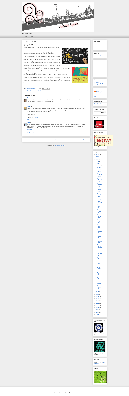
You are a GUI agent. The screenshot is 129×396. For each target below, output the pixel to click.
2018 (97, 161)
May (98, 163)
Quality (39, 90)
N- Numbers (99, 226)
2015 (97, 296)
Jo (27, 97)
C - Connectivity (99, 279)
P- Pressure (99, 216)
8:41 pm (29, 119)
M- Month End (99, 231)
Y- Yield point (99, 170)
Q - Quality (99, 211)
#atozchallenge (30, 90)
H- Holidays (99, 253)
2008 (97, 312)
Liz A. (28, 122)
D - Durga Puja (99, 273)
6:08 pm (29, 103)
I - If (98, 250)
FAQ (32, 36)
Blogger (72, 392)
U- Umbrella (99, 190)
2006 (97, 314)
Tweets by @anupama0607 (98, 83)
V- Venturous (99, 185)
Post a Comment (30, 132)
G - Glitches (99, 258)
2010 (97, 307)
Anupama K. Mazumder (99, 92)
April (98, 165)
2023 (97, 156)
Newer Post (27, 140)
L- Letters (99, 236)
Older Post (86, 140)
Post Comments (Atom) (59, 145)
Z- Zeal (99, 167)
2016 (97, 294)
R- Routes (99, 206)
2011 (97, 305)
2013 (97, 301)
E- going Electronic (99, 268)
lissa (28, 106)
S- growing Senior (99, 200)
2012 (97, 303)
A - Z (36, 90)
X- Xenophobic (99, 175)
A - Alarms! (99, 287)
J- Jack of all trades (99, 246)
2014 (97, 298)
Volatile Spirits (98, 56)
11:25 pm (29, 129)
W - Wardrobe (99, 180)
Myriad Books (97, 103)
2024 (97, 154)
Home (25, 36)
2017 (97, 292)
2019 (97, 159)
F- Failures (99, 263)
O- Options (99, 221)
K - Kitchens (99, 241)
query (36, 117)
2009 (97, 310)
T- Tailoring (99, 195)
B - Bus (99, 283)
